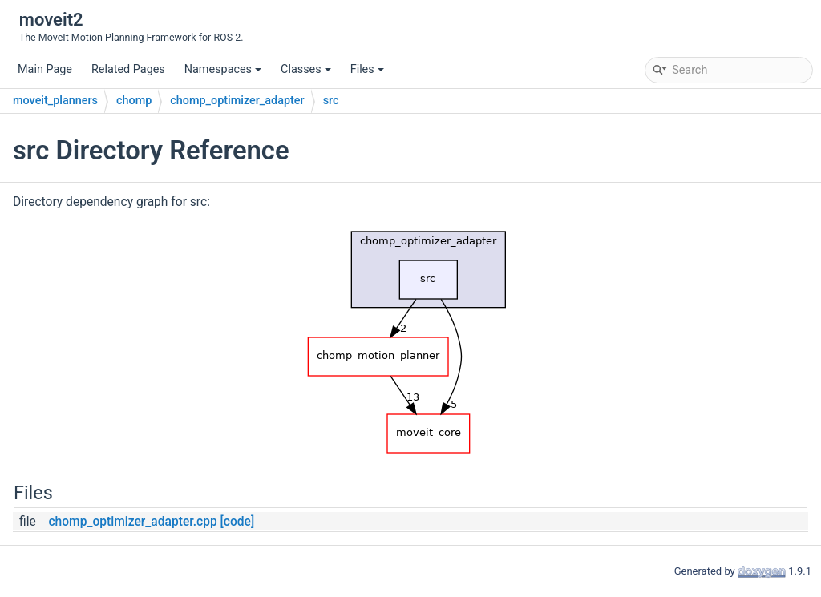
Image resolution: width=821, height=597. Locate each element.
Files (367, 69)
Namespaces (222, 69)
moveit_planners (55, 100)
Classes (306, 69)
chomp (134, 100)
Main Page (45, 69)
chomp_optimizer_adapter (237, 100)
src (331, 100)
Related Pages (128, 69)
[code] (237, 521)
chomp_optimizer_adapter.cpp (132, 521)
